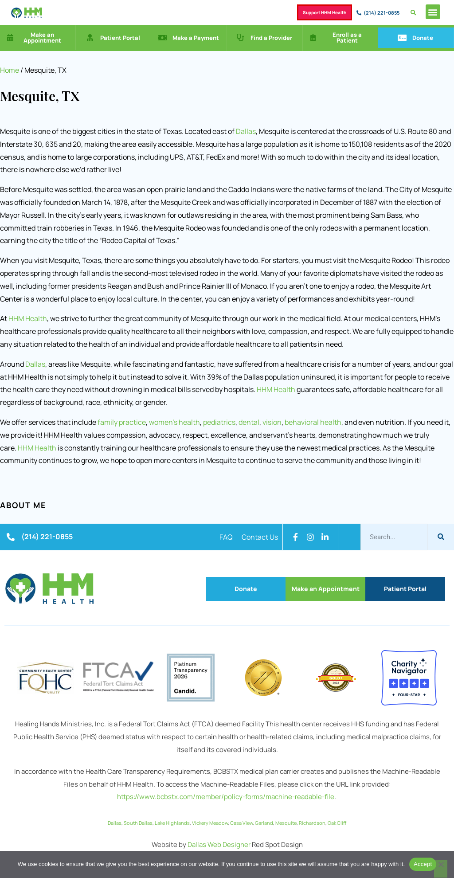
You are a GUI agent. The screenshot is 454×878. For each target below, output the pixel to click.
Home (9, 70)
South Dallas (138, 822)
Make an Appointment (42, 37)
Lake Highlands (172, 822)
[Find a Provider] (240, 37)
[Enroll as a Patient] (313, 37)
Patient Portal (120, 38)
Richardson (312, 822)
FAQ (226, 537)
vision (272, 422)
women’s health (174, 422)
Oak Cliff (337, 822)
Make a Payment (195, 38)
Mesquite (286, 822)
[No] (440, 869)
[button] (433, 11)
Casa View (241, 822)
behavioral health (313, 422)
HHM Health (27, 318)
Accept (423, 864)
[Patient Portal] (90, 37)
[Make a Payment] (162, 37)
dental (249, 422)
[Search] (440, 537)
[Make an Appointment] (10, 37)
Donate (422, 38)
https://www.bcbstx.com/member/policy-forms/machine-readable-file (225, 796)
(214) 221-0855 (381, 12)
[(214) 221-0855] (358, 12)
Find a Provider (271, 38)
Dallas (246, 131)
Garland (264, 822)
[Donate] (402, 37)
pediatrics (219, 422)
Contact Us (260, 537)
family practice (122, 422)
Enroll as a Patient (347, 37)
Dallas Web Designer (219, 844)
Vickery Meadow (210, 822)
